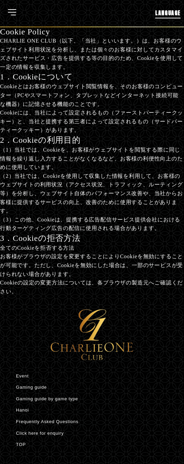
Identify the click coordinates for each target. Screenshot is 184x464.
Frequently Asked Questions (47, 421)
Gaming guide (31, 387)
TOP (21, 444)
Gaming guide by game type (47, 398)
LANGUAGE (168, 13)
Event (22, 375)
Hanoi (22, 410)
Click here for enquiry (40, 433)
